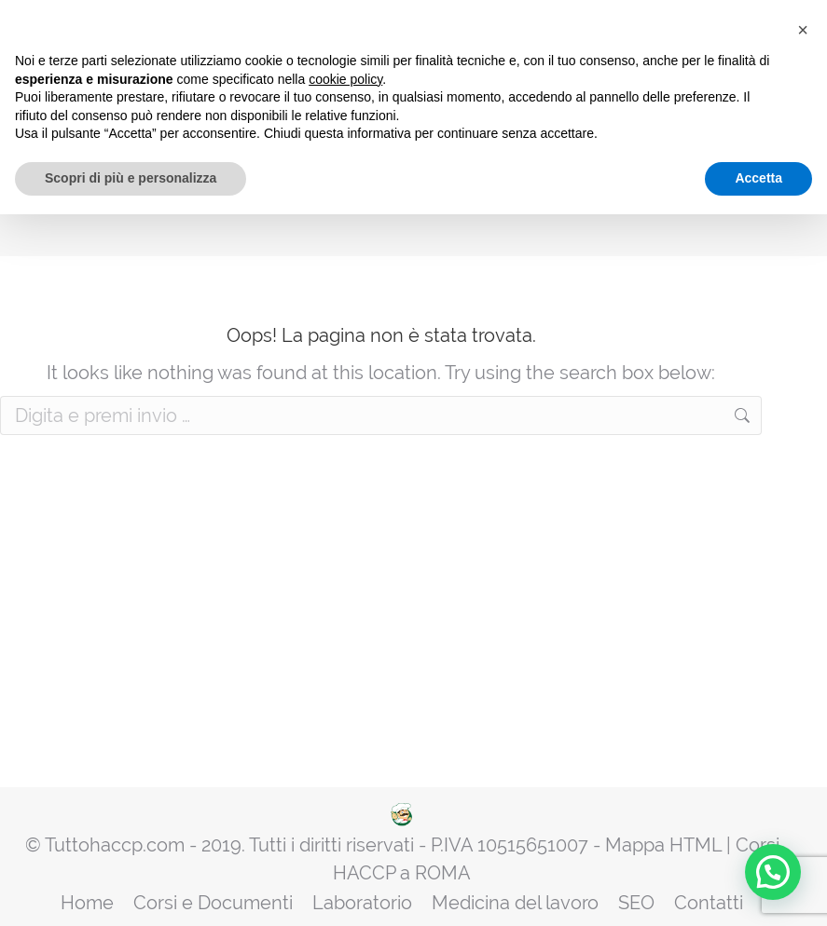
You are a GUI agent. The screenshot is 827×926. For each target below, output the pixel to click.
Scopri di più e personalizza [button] (130, 889)
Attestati (420, 75)
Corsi (361, 75)
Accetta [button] (758, 889)
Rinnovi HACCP (509, 75)
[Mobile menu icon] (779, 75)
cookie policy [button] (345, 790)
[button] (803, 741)
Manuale (299, 75)
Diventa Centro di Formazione (651, 75)
